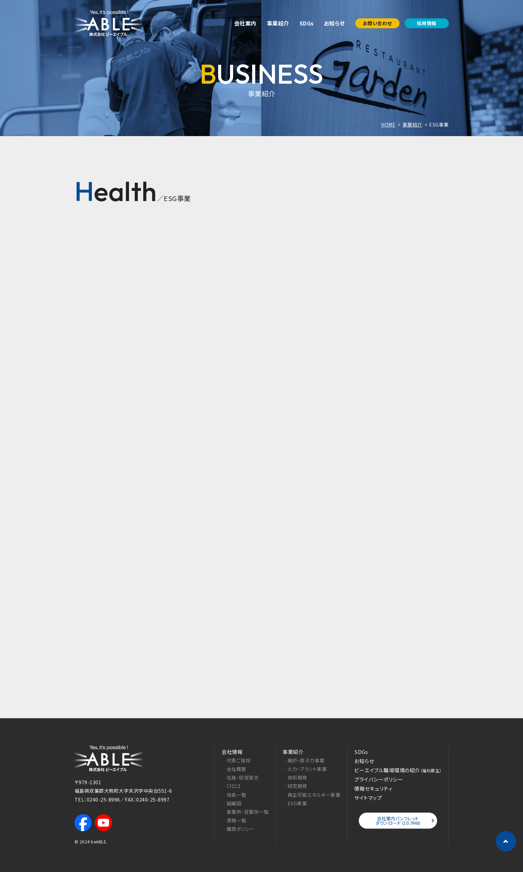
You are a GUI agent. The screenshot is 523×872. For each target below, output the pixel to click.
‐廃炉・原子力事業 (303, 760)
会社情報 (232, 751)
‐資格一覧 (234, 820)
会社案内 (245, 23)
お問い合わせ (377, 23)
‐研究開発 (294, 785)
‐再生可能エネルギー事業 (311, 794)
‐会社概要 (234, 768)
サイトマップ (368, 797)
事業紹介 (278, 23)
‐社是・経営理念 (240, 777)
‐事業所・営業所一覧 (245, 811)
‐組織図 (231, 802)
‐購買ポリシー (238, 828)
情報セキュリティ (373, 788)
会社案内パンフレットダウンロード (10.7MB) (398, 820)
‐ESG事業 (294, 802)
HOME (388, 124)
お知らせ (334, 23)
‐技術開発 (294, 777)
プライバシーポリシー (378, 779)
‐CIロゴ (231, 785)
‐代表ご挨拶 (236, 760)
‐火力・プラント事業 (304, 768)
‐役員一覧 (234, 794)
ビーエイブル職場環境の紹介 (398, 769)
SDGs (306, 23)
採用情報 (427, 23)
